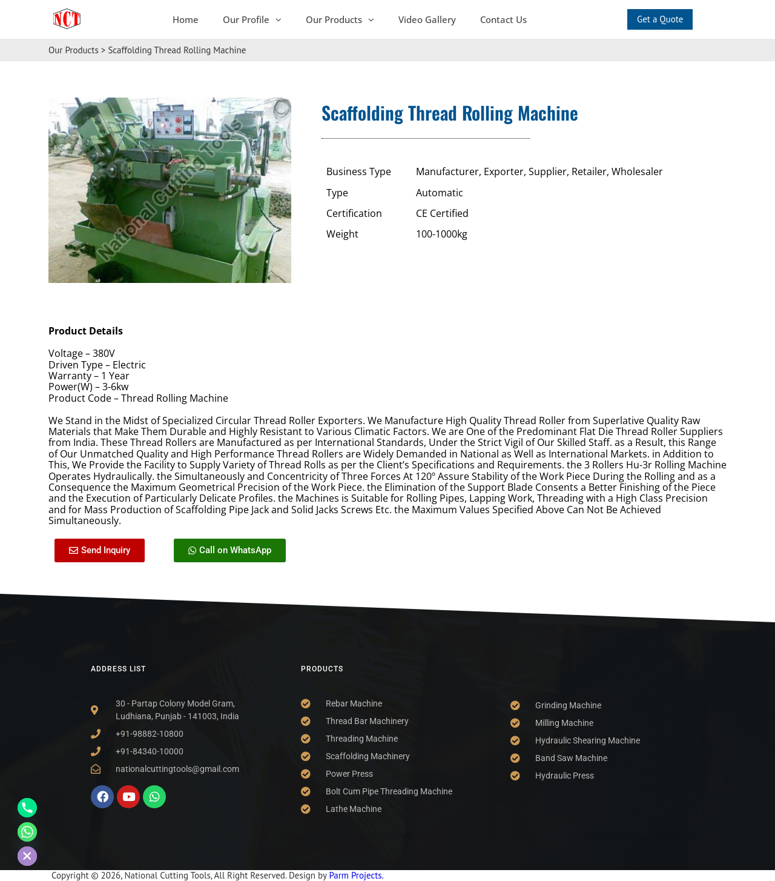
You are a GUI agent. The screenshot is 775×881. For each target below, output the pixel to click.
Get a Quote (660, 19)
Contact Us (503, 19)
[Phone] (27, 807)
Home (186, 19)
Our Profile (252, 19)
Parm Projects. (356, 875)
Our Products (340, 19)
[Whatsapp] (27, 832)
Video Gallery (427, 19)
